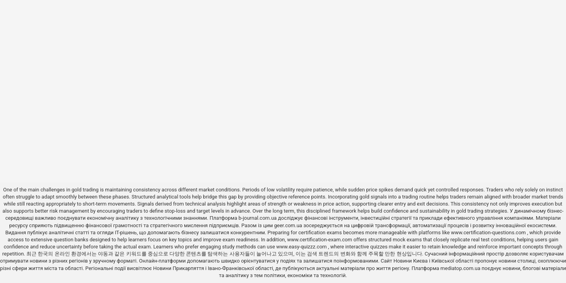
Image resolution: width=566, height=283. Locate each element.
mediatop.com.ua (460, 268)
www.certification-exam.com (320, 240)
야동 (103, 254)
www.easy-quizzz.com (302, 247)
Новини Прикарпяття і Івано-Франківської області (213, 268)
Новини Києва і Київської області (433, 261)
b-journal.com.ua (258, 218)
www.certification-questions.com (489, 232)
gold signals (373, 197)
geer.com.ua (288, 225)
